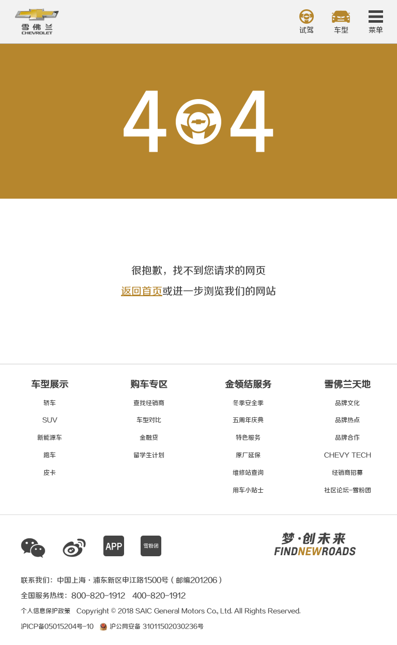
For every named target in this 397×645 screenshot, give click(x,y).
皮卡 (49, 473)
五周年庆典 (248, 420)
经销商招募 (347, 473)
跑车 (49, 455)
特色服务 (248, 438)
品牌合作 (347, 438)
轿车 (49, 403)
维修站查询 (248, 473)
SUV (49, 420)
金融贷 (149, 438)
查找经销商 (148, 403)
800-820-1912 (98, 596)
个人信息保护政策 (45, 611)
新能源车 (49, 438)
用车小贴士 (248, 490)
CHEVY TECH (347, 455)
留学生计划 (148, 455)
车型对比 (148, 420)
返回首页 (141, 291)
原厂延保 (248, 455)
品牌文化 (347, 403)
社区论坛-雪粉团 (347, 490)
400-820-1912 (159, 596)
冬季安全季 (248, 403)
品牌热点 (347, 420)
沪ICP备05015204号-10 (57, 627)
